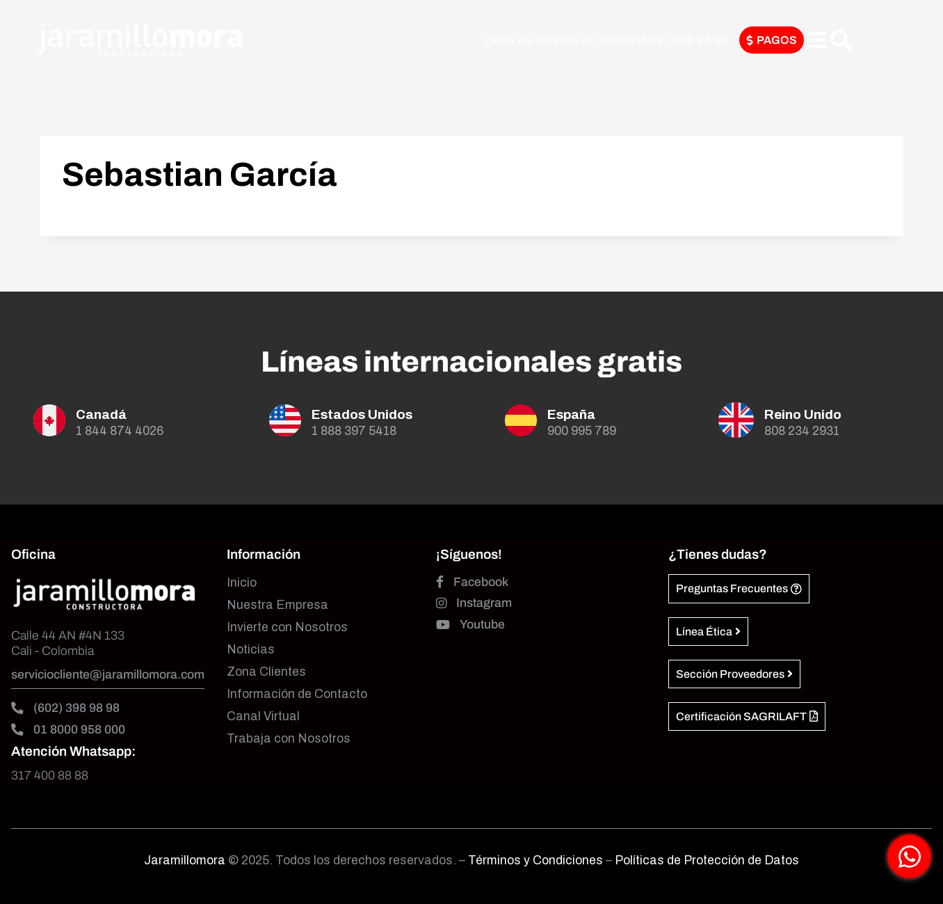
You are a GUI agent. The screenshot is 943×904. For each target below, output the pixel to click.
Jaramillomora (184, 860)
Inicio (242, 582)
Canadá (101, 414)
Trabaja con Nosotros (288, 738)
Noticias (251, 649)
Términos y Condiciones (537, 860)
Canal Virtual (263, 716)
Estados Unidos (362, 414)
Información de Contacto (297, 694)
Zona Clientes (266, 672)
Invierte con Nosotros (287, 627)
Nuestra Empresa (277, 605)
